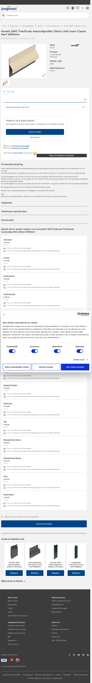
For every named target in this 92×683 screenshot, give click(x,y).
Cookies (58, 675)
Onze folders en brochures (18, 616)
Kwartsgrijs (8, 494)
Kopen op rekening (81, 675)
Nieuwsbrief (12, 604)
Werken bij (56, 637)
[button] (87, 8)
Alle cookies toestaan (75, 367)
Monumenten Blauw (12, 458)
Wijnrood (7, 403)
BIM (9, 637)
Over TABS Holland (59, 640)
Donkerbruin (8, 276)
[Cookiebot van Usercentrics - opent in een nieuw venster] (79, 314)
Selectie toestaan (46, 367)
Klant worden (35, 132)
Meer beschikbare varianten (61, 155)
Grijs (5, 476)
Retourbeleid (56, 612)
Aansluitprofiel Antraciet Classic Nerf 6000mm (35, 565)
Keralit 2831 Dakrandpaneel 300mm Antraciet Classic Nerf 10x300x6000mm (55, 565)
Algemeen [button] (6, 202)
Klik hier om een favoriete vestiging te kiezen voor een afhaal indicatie (36, 251)
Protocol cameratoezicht (44, 675)
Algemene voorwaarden (12, 675)
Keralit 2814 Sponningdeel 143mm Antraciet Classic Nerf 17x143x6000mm (14, 565)
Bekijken (14, 573)
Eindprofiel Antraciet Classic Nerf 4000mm (76, 565)
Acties (10, 608)
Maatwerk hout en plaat (17, 629)
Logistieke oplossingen (16, 625)
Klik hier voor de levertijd (21, 146)
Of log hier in (35, 137)
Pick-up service (13, 644)
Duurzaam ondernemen (60, 629)
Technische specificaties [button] (14, 211)
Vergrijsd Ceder (10, 385)
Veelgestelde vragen (59, 608)
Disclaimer (67, 675)
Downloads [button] (7, 220)
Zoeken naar (3, 15)
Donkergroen (9, 294)
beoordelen (18, 153)
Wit (5, 421)
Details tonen (79, 360)
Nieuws (54, 625)
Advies (10, 612)
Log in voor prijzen (44, 524)
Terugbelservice (58, 604)
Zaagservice (12, 640)
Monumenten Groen (12, 440)
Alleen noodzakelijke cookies (17, 367)
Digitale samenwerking (16, 633)
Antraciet (7, 239)
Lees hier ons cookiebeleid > (47, 337)
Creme (6, 258)
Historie (54, 633)
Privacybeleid (28, 675)
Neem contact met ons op (61, 601)
